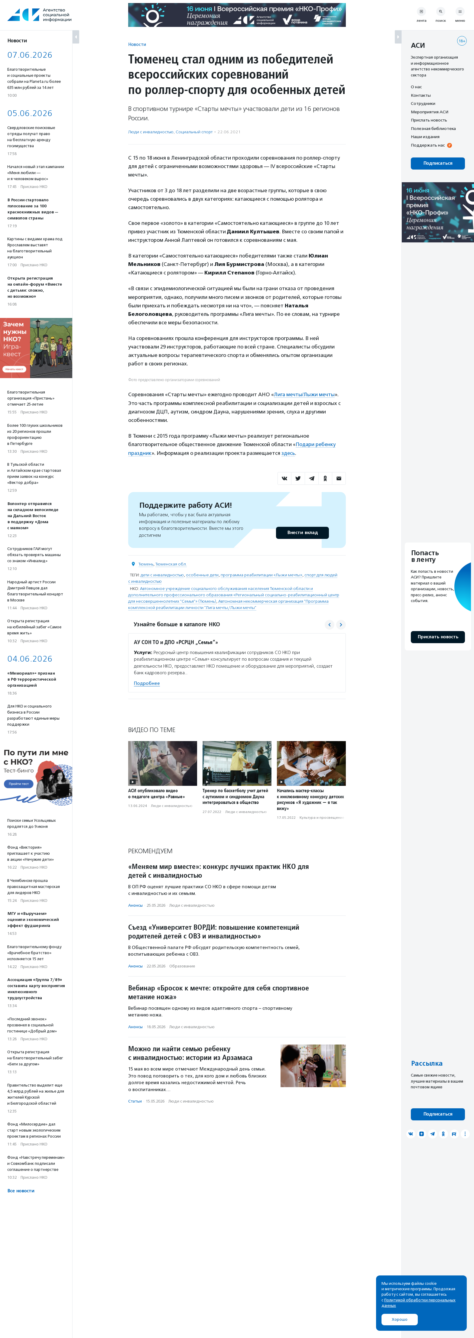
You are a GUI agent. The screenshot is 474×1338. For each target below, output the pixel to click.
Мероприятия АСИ (429, 111)
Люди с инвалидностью (151, 131)
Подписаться (438, 163)
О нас (416, 86)
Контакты (421, 95)
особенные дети (202, 574)
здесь (289, 452)
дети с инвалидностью (162, 574)
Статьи (135, 1100)
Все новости (20, 1191)
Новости (137, 44)
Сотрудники (423, 103)
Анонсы (135, 904)
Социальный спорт (194, 131)
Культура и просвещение (322, 817)
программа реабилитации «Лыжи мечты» (261, 574)
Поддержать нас (428, 145)
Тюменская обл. (171, 563)
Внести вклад (302, 532)
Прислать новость (429, 120)
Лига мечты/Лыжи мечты (305, 394)
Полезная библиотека (433, 128)
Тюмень (145, 563)
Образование (182, 965)
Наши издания (425, 136)
